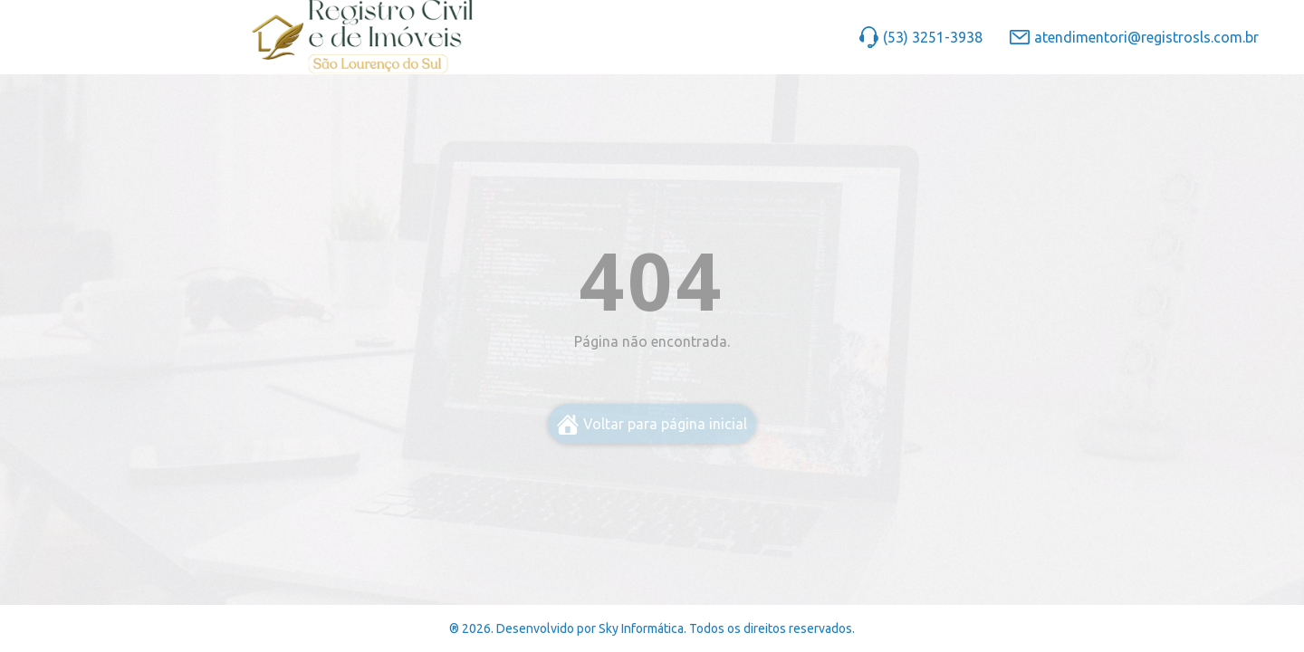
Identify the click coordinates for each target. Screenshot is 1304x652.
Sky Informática (641, 628)
